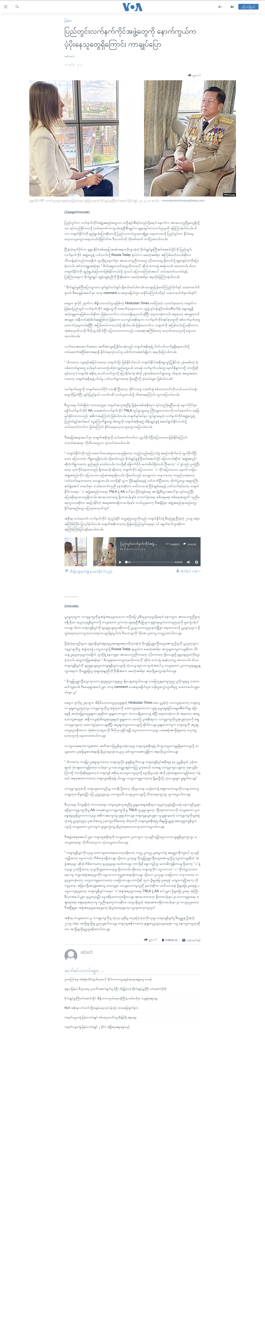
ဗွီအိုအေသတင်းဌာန (134, 548)
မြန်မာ (68, 20)
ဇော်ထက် (69, 56)
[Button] (194, 75)
